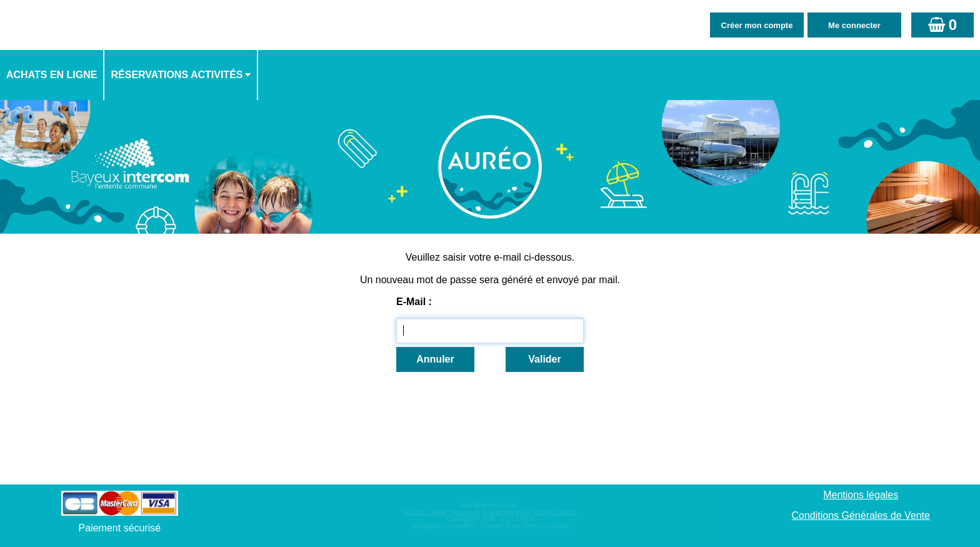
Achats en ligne (51, 74)
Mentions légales (860, 494)
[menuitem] (52, 75)
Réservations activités (176, 74)
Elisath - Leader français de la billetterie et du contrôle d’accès (490, 512)
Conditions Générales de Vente (860, 515)
